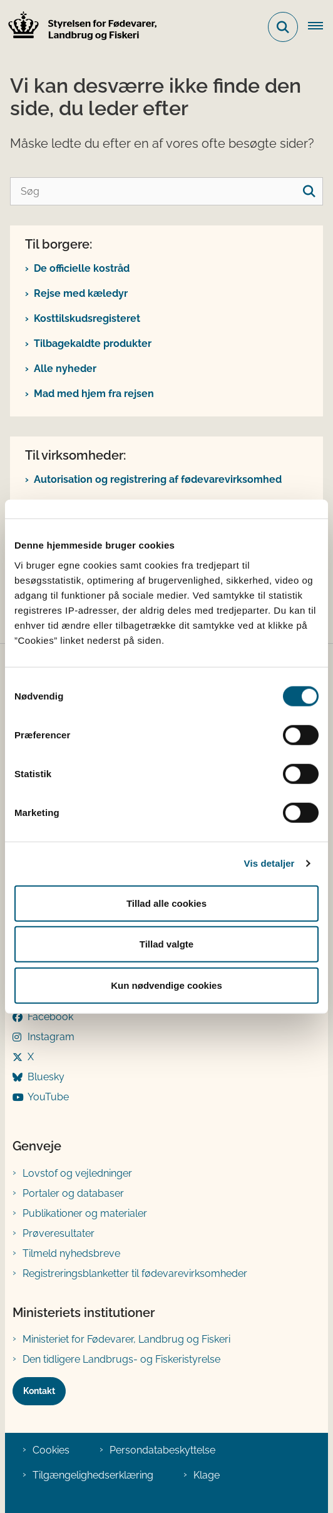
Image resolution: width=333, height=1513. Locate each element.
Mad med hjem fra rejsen (94, 394)
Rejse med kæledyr (81, 293)
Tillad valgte (166, 944)
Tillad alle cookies (166, 902)
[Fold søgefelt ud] (283, 27)
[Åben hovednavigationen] (320, 27)
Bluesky (46, 1077)
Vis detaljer (269, 863)
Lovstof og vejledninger (77, 1173)
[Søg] (166, 191)
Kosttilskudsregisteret (87, 318)
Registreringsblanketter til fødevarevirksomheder (135, 1273)
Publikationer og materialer (85, 1213)
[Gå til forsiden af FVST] (79, 27)
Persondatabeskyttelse (162, 1450)
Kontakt (39, 1391)
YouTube (48, 1097)
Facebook (50, 1017)
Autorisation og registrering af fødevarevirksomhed (158, 479)
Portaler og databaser (73, 1193)
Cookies (51, 1450)
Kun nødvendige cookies (166, 984)
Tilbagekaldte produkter (92, 343)
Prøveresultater (59, 1233)
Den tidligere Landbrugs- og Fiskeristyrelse (121, 1359)
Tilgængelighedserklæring (93, 1475)
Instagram (51, 1037)
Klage (206, 1475)
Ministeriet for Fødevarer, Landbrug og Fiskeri (126, 1339)
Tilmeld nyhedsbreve (71, 1253)
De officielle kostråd (82, 268)
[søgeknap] (309, 191)
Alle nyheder (65, 368)
